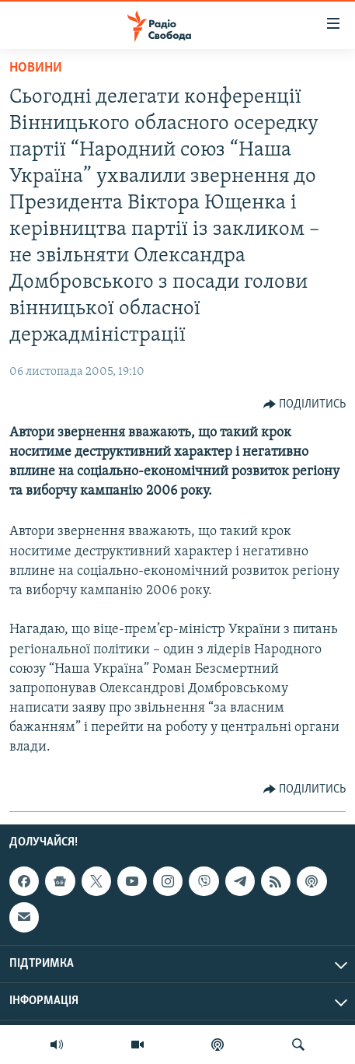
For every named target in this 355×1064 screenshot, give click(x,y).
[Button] (304, 404)
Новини (35, 68)
